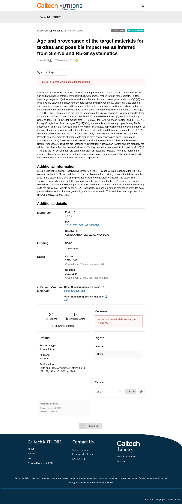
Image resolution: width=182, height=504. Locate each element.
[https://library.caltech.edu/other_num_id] (106, 296)
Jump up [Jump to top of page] (89, 426)
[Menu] (143, 6)
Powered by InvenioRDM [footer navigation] (40, 463)
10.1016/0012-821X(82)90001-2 (82, 225)
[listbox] (56, 73)
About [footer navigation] (31, 449)
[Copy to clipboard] (141, 391)
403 (66, 300)
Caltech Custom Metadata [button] (49, 289)
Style (39, 72)
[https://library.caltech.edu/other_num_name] (103, 287)
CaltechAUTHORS (50, 17)
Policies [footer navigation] (32, 454)
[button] (119, 354)
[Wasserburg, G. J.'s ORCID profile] (76, 60)
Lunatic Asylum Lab (74, 291)
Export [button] (132, 391)
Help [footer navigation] (30, 459)
